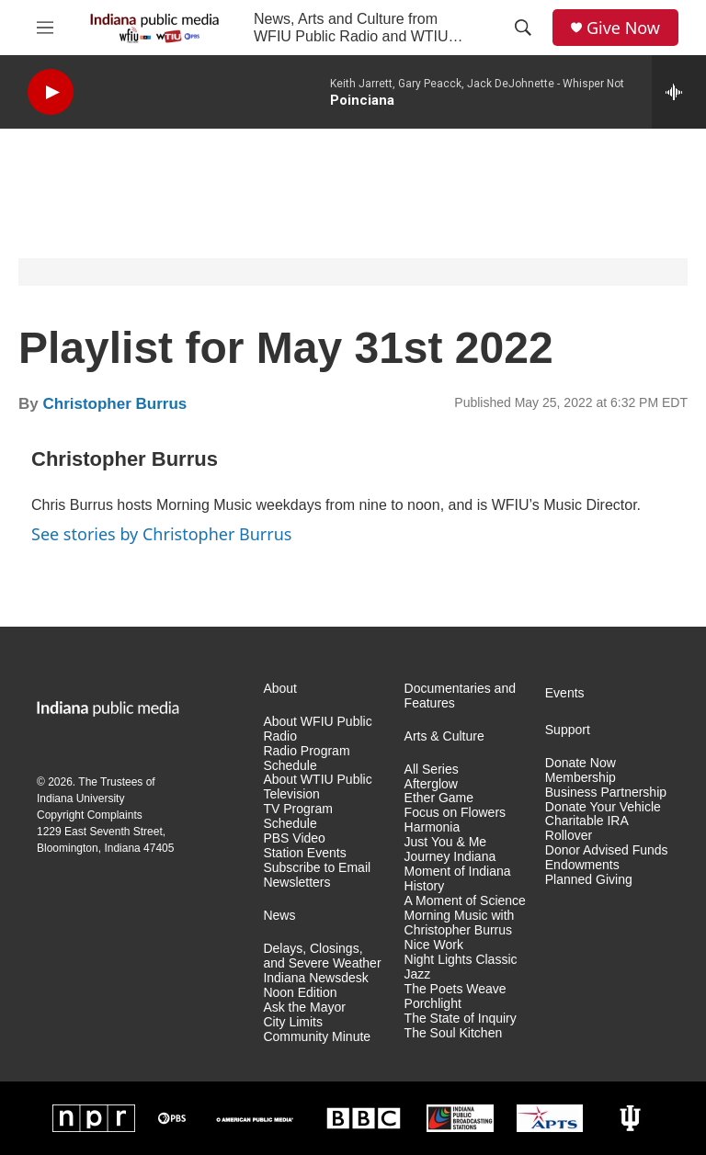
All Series (431, 769)
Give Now (623, 28)
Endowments (582, 865)
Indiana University (80, 798)
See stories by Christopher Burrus (161, 534)
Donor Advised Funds (606, 850)
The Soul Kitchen (453, 1033)
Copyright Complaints (89, 815)
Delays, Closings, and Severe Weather (322, 956)
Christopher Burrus (114, 404)
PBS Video (294, 838)
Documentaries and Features (460, 696)
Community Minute (316, 1037)
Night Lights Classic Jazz (461, 967)
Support (567, 730)
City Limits (293, 1022)
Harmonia (432, 827)
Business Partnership (605, 792)
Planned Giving (588, 880)
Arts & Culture (444, 736)
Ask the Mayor (304, 1007)
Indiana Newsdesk (315, 978)
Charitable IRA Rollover (586, 828)
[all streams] (679, 92)
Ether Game (438, 798)
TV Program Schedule (297, 816)
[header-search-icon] (523, 27)
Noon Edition (299, 993)
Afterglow (431, 784)
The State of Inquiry (460, 1018)
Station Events (304, 853)
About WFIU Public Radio (317, 729)
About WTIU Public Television (317, 787)
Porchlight (432, 1004)
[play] (50, 92)
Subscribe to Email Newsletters (316, 875)
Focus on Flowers (455, 813)
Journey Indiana (450, 857)
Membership (580, 778)
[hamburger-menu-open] (45, 27)
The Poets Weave (455, 989)
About (280, 689)
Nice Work (433, 945)
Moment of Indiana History (457, 879)
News (279, 916)
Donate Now (580, 763)
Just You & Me (445, 842)
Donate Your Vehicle (603, 807)
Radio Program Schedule (306, 758)
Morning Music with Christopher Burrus (459, 923)
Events (565, 693)
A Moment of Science (465, 901)
